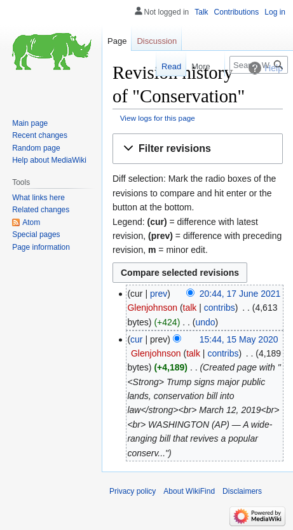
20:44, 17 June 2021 (240, 294)
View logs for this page (157, 118)
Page (116, 41)
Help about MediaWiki (49, 160)
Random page (36, 148)
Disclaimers (242, 491)
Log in (274, 12)
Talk (201, 12)
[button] (197, 149)
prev (158, 294)
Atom (31, 222)
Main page (30, 123)
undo (205, 322)
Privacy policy (132, 491)
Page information (41, 247)
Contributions (236, 12)
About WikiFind (189, 491)
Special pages (36, 234)
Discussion (157, 41)
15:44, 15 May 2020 (239, 339)
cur (136, 339)
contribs (219, 307)
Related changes (40, 209)
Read (167, 66)
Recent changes (39, 135)
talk (190, 307)
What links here (38, 197)
